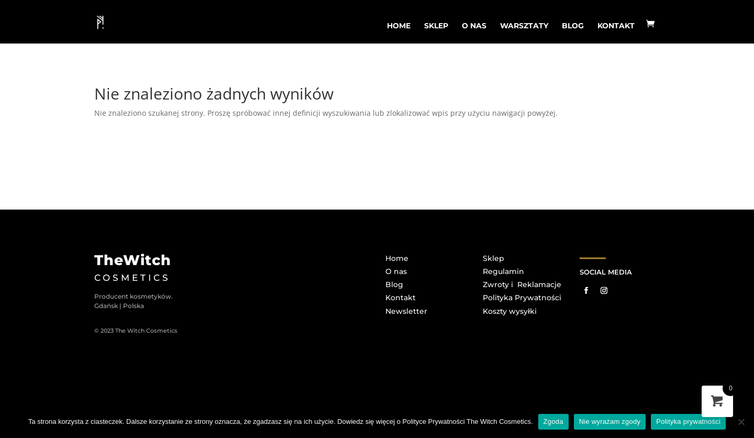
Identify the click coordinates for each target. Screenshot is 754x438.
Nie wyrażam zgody (610, 421)
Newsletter (406, 311)
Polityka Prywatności (522, 297)
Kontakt (616, 25)
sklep (436, 25)
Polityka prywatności (688, 421)
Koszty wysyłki (510, 311)
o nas (474, 25)
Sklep (493, 258)
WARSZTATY (524, 25)
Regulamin (503, 271)
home (399, 25)
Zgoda (553, 421)
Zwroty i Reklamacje (522, 284)
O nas (396, 271)
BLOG (573, 25)
